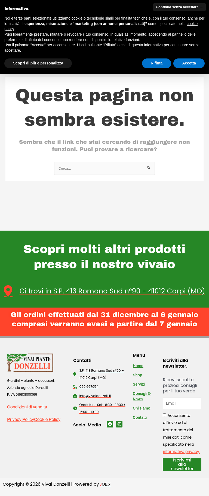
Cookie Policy (47, 419)
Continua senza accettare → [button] (179, 7)
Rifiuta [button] (157, 63)
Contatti (140, 418)
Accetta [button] (189, 63)
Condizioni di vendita (27, 407)
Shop (137, 375)
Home (138, 366)
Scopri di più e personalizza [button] (38, 63)
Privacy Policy (20, 419)
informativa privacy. (181, 451)
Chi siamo (141, 409)
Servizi (139, 385)
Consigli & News (142, 396)
